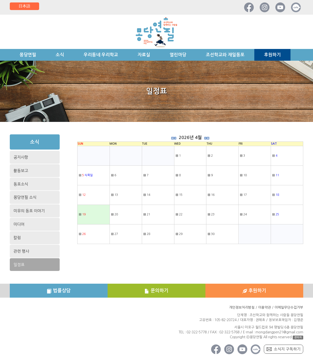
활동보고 (21, 171)
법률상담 (58, 291)
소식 (60, 55)
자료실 (144, 55)
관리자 (298, 338)
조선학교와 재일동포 (225, 55)
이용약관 (264, 308)
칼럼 (17, 238)
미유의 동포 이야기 (29, 211)
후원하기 (272, 55)
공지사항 (21, 157)
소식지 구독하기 (287, 350)
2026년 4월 (190, 137)
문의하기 (156, 291)
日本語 (24, 6)
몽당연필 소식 (25, 197)
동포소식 (20, 184)
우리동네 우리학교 (101, 55)
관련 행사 (21, 251)
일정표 (18, 265)
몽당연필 (28, 55)
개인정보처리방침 (242, 308)
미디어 (18, 224)
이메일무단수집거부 (289, 308)
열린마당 (178, 55)
